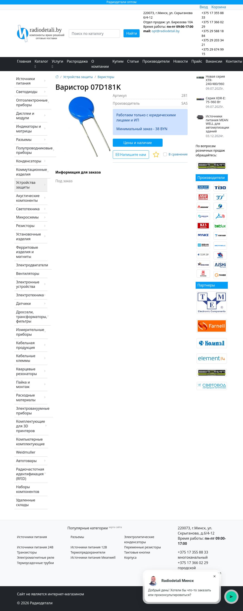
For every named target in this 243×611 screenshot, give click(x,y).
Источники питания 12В (89, 547)
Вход (203, 6)
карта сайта (115, 527)
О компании (100, 64)
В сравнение (178, 154)
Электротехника (30, 295)
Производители (156, 61)
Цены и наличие (138, 142)
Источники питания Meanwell (93, 557)
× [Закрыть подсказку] (214, 576)
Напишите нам (131, 154)
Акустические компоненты (28, 198)
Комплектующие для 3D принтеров (30, 426)
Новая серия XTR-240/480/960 (215, 80)
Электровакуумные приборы (32, 411)
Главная (24, 61)
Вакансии (214, 61)
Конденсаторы (28, 161)
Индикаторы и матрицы (28, 129)
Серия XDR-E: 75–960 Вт (216, 100)
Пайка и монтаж (23, 384)
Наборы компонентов (27, 489)
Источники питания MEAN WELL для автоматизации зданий (217, 124)
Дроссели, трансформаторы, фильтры (31, 317)
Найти (131, 33)
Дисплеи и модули (25, 116)
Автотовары (26, 460)
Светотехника (28, 208)
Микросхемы (27, 217)
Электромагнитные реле (35, 557)
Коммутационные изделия (31, 172)
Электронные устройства (27, 284)
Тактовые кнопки (137, 552)
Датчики (23, 303)
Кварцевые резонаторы (26, 371)
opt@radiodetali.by (166, 31)
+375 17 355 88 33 (193, 552)
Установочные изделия (28, 236)
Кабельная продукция (25, 345)
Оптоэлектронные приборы (32, 102)
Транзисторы (27, 552)
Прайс (196, 61)
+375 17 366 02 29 (193, 562)
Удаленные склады (25, 502)
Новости (180, 61)
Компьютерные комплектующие (30, 441)
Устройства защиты (26, 185)
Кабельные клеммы (25, 358)
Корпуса (130, 557)
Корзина (219, 6)
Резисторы (25, 225)
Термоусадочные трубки (35, 563)
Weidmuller (25, 452)
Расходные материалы (26, 397)
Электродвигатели (32, 265)
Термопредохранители (88, 552)
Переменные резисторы (142, 547)
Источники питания (25, 81)
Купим (118, 61)
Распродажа (77, 61)
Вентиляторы (27, 273)
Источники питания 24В (35, 547)
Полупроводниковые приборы (34, 150)
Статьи (133, 61)
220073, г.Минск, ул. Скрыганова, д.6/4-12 (196, 531)
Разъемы (23, 139)
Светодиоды (26, 91)
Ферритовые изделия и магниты (27, 252)
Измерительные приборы (30, 332)
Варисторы (106, 77)
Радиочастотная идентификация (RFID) (30, 474)
